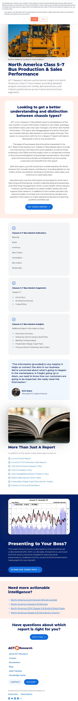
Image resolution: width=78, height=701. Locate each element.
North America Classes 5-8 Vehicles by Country (35, 612)
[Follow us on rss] (21, 698)
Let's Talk (39, 637)
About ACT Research (18, 654)
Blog (11, 667)
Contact (12, 658)
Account (31, 682)
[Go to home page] (20, 648)
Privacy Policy (13, 694)
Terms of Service (26, 694)
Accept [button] (34, 19)
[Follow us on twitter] (15, 698)
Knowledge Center (17, 675)
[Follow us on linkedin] (9, 698)
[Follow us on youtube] (12, 698)
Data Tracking (15, 671)
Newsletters (14, 662)
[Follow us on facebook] (18, 698)
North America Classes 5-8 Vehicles (29, 604)
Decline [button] (43, 19)
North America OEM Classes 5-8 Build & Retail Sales (38, 608)
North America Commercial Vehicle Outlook (34, 600)
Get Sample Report (39, 207)
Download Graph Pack (25, 570)
